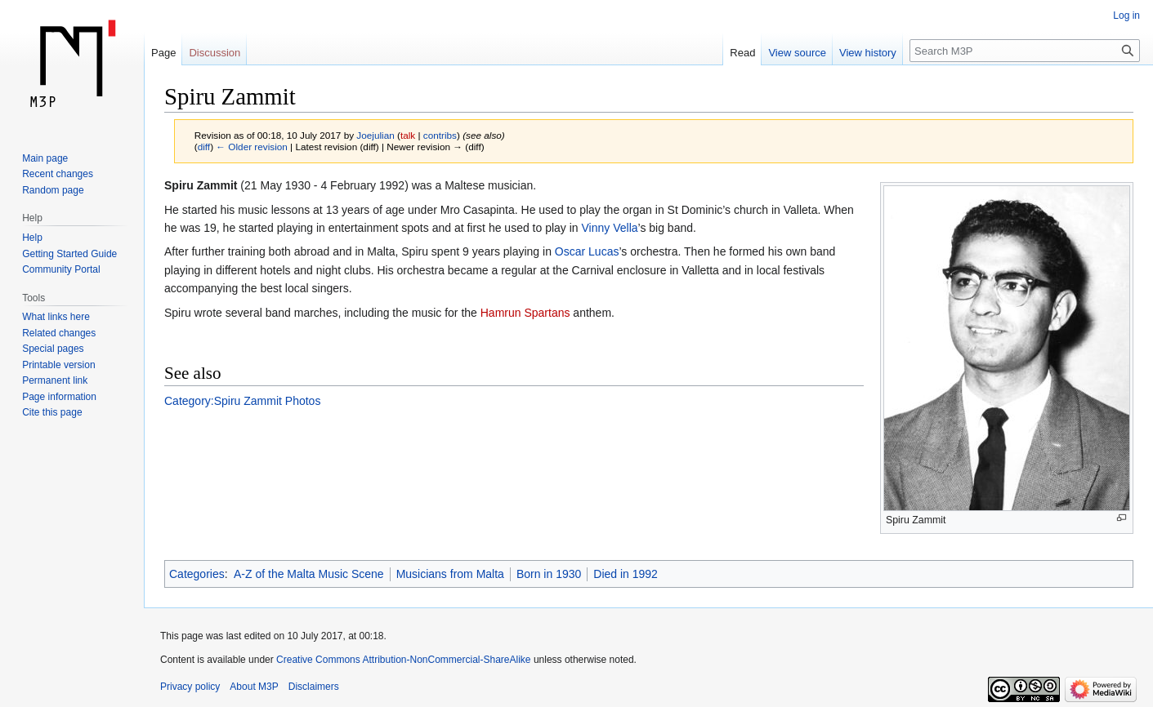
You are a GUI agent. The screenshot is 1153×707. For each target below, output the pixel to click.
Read (742, 53)
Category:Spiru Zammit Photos (242, 400)
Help (32, 237)
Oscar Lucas (587, 251)
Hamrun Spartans (525, 312)
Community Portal (61, 269)
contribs (440, 135)
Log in (1126, 15)
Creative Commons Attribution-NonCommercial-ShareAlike (403, 659)
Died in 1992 (625, 573)
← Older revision (252, 146)
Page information (59, 396)
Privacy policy (190, 686)
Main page (45, 158)
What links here (56, 316)
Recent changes (57, 174)
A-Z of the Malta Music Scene (309, 573)
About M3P (254, 686)
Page (163, 53)
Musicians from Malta (450, 573)
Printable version (58, 365)
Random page (52, 190)
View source (797, 53)
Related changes (59, 333)
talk (407, 135)
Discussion (214, 53)
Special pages (52, 348)
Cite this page (52, 412)
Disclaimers (313, 686)
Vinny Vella (610, 227)
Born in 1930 (548, 573)
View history (867, 53)
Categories (197, 573)
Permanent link (54, 380)
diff (204, 146)
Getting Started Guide (69, 254)
